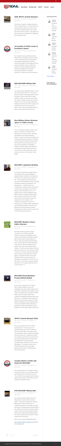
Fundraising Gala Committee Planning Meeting (55, 27)
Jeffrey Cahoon (17, 52)
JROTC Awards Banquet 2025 (26, 318)
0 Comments (23, 50)
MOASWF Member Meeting (54, 48)
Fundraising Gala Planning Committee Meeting (55, 59)
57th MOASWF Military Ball (25, 391)
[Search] (5, 16)
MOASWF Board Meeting (54, 38)
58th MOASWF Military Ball (25, 83)
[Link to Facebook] (56, 1)
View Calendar (50, 76)
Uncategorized (31, 50)
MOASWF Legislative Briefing (26, 165)
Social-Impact (38, 443)
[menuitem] (6, 7)
